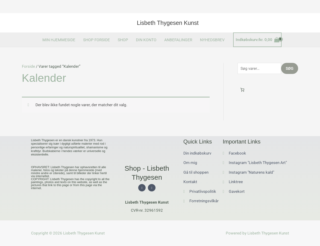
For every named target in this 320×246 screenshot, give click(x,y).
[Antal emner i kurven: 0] (242, 90)
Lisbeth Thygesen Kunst (168, 23)
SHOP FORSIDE (96, 40)
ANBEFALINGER (178, 40)
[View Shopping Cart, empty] (257, 39)
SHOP (123, 40)
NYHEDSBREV (212, 40)
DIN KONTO (146, 40)
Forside (28, 66)
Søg (290, 68)
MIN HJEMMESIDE (58, 40)
